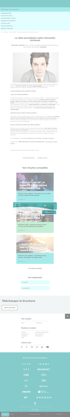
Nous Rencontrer (34, 414)
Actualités (24, 335)
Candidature (38, 335)
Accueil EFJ (25, 282)
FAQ (22, 337)
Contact (23, 332)
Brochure (11, 414)
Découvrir (4, 9)
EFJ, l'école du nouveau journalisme (35, 358)
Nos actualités (14, 9)
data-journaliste (37, 86)
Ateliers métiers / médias (8, 18)
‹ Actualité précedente (28, 158)
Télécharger (9, 307)
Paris (22, 323)
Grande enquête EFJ (7, 26)
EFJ (12, 3)
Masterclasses (5, 23)
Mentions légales (35, 411)
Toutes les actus (6, 13)
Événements (25, 334)
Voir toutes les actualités (35, 268)
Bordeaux (39, 323)
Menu (65, 3)
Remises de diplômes (7, 28)
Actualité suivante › (42, 158)
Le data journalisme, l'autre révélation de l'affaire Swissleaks (38, 138)
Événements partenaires (8, 20)
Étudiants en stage (6, 15)
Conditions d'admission (41, 332)
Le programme (26, 288)
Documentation (39, 334)
